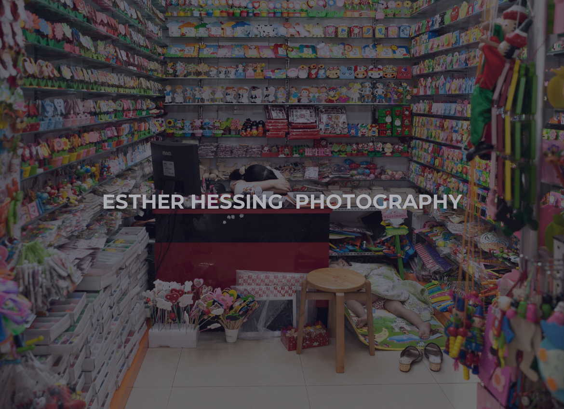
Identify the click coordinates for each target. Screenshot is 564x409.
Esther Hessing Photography (281, 200)
